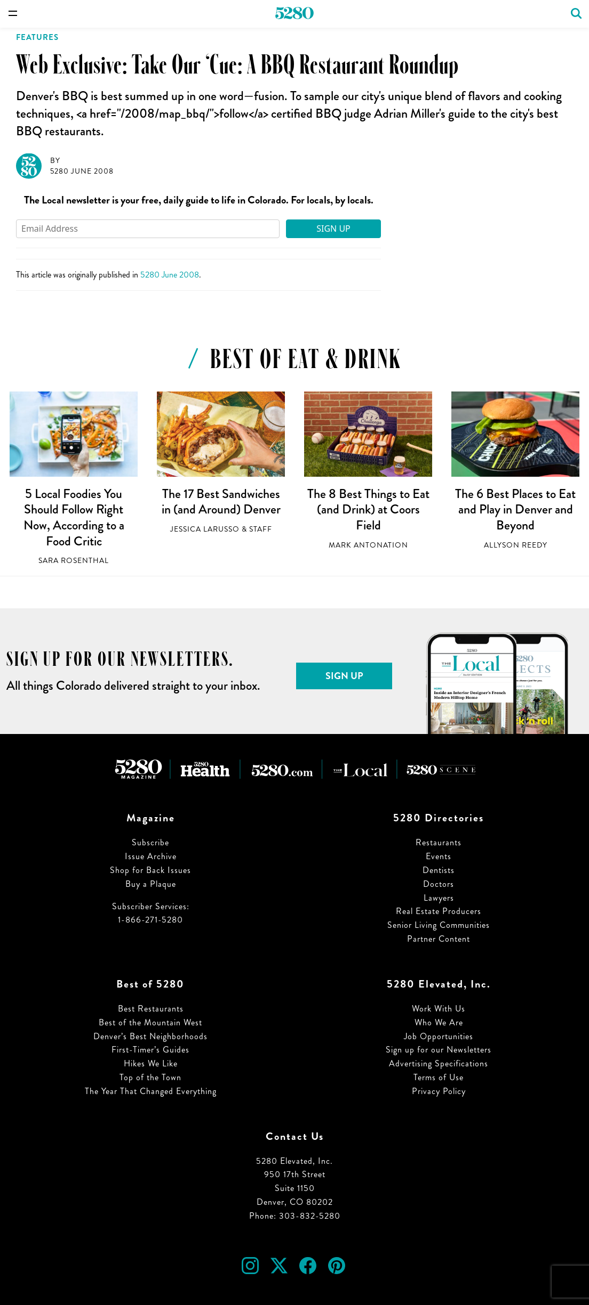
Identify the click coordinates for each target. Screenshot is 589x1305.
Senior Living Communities (438, 925)
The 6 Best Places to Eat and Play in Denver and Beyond (515, 509)
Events (438, 856)
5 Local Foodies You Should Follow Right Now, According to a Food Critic (73, 517)
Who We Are (439, 1022)
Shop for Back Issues (150, 870)
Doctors (438, 884)
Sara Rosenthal (73, 561)
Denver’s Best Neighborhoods (150, 1036)
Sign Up (333, 228)
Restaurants (438, 842)
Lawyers (439, 898)
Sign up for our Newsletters (438, 1049)
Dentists (439, 870)
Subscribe (150, 842)
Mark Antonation (368, 545)
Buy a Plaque (150, 884)
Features (37, 37)
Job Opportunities (438, 1036)
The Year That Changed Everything (151, 1091)
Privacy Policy (439, 1091)
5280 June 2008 (82, 171)
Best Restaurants (151, 1008)
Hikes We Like (151, 1063)
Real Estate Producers (438, 911)
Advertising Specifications (438, 1063)
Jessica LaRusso (205, 529)
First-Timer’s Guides (150, 1049)
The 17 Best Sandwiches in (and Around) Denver (221, 502)
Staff (260, 529)
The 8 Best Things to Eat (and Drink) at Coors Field (368, 509)
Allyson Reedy (515, 545)
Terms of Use (438, 1077)
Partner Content (438, 939)
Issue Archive (151, 856)
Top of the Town (150, 1077)
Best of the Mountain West (150, 1022)
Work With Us (438, 1008)
